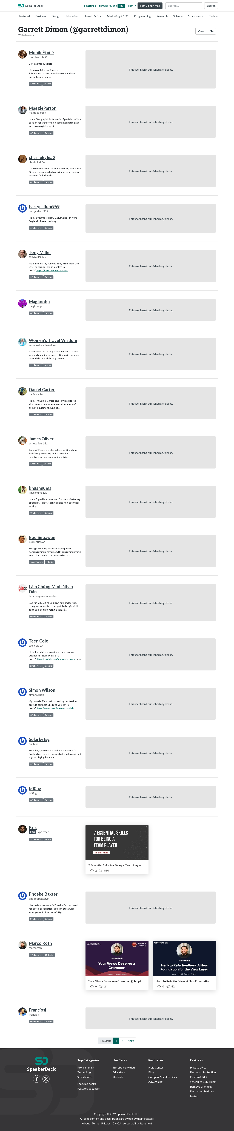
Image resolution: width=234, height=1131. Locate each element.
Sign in (132, 5)
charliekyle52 (42, 157)
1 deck (48, 839)
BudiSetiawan (42, 537)
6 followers (35, 228)
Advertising (155, 1081)
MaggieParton (42, 108)
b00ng (35, 788)
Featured (24, 16)
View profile (205, 31)
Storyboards (195, 16)
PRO (32, 832)
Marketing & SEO (117, 16)
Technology (216, 16)
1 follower (35, 83)
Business (40, 16)
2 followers (35, 665)
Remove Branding (201, 1086)
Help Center (155, 1067)
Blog (151, 1072)
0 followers (35, 133)
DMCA (116, 1123)
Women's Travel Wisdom (53, 340)
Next (130, 1040)
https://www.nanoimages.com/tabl (55, 708)
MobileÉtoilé (41, 52)
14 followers (36, 562)
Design (56, 16)
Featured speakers (88, 1088)
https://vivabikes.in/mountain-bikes (55, 658)
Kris (33, 827)
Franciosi (37, 1009)
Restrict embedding (202, 1091)
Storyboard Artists (124, 1067)
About (86, 1123)
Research (162, 16)
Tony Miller (40, 252)
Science (177, 16)
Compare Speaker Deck (162, 1077)
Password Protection (203, 1072)
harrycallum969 (44, 206)
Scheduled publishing (203, 1081)
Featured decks (86, 1083)
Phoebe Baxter (43, 893)
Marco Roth (40, 943)
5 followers (35, 277)
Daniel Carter (42, 389)
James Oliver (41, 438)
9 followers (35, 955)
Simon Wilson (42, 690)
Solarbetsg (39, 739)
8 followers (35, 182)
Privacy (105, 1123)
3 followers (35, 414)
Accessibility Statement (137, 1123)
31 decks (49, 955)
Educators (119, 1072)
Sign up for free (150, 5)
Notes (194, 1096)
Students (118, 1077)
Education (72, 16)
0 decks (47, 83)
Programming (142, 16)
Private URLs (198, 1067)
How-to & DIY (92, 16)
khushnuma (40, 488)
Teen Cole (38, 640)
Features (90, 5)
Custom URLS (198, 1077)
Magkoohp (39, 301)
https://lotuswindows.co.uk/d (52, 270)
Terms (95, 1123)
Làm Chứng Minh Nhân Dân (51, 589)
